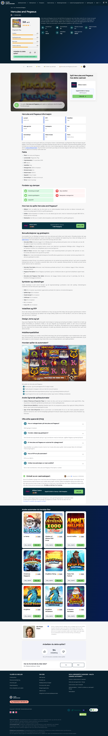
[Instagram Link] (16, 712)
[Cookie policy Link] (24, 677)
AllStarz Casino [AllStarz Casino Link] (82, 84)
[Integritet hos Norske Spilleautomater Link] (53, 693)
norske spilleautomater (31, 147)
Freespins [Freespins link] (41, 2)
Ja (66, 665)
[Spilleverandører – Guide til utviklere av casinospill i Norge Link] (83, 688)
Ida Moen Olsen (17, 15)
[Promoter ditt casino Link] (53, 685)
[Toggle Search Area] (106, 3)
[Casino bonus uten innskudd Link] (83, 684)
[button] (104, 3)
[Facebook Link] (13, 712)
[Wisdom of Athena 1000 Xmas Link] (54, 523)
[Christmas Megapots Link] (32, 561)
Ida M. (70, 476)
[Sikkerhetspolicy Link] (24, 685)
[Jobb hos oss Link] (53, 690)
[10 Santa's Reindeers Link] (75, 596)
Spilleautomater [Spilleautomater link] (22, 2)
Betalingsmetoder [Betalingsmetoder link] (62, 2)
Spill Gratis (27, 545)
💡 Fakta (38, 66)
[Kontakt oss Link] (53, 680)
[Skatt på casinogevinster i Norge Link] (83, 682)
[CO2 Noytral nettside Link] (93, 710)
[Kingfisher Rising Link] (54, 561)
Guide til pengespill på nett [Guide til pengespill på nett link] (77, 2)
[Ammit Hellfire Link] (75, 523)
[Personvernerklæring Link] (24, 680)
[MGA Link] (84, 710)
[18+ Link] (69, 710)
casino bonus (25, 239)
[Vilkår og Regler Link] (24, 674)
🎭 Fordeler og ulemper (50, 66)
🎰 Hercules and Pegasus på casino (68, 66)
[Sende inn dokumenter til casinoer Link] (83, 679)
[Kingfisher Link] (32, 596)
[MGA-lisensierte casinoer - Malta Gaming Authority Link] (83, 675)
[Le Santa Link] (32, 523)
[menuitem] (22, 3)
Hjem (12, 7)
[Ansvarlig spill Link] (24, 682)
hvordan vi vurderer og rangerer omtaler (34, 501)
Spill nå (82, 96)
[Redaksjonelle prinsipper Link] (53, 682)
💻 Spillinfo (29, 66)
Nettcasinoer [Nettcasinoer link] (32, 2)
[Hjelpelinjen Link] (76, 710)
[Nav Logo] (7, 3)
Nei (78, 665)
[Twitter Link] (10, 712)
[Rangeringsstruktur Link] (53, 688)
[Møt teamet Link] (53, 677)
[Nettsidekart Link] (83, 691)
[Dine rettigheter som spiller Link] (24, 688)
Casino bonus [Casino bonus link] (50, 2)
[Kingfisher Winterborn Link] (54, 596)
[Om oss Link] (53, 674)
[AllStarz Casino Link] (74, 85)
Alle (14, 7)
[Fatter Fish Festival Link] (75, 561)
